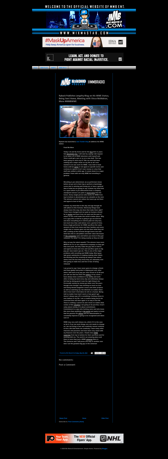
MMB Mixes (63, 68)
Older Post (104, 418)
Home (35, 68)
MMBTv (53, 68)
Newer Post (63, 418)
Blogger (104, 448)
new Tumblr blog (82, 142)
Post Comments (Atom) (76, 421)
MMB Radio (44, 68)
